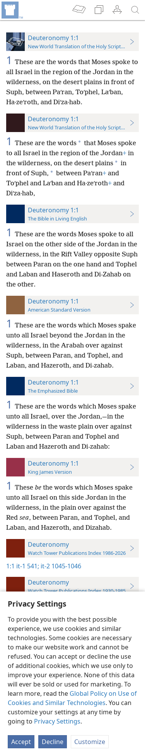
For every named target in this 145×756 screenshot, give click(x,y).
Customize (89, 741)
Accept (21, 741)
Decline (52, 741)
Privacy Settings (57, 721)
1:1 (10, 566)
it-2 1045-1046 (60, 566)
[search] (135, 10)
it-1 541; (27, 566)
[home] (12, 10)
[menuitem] (12, 10)
